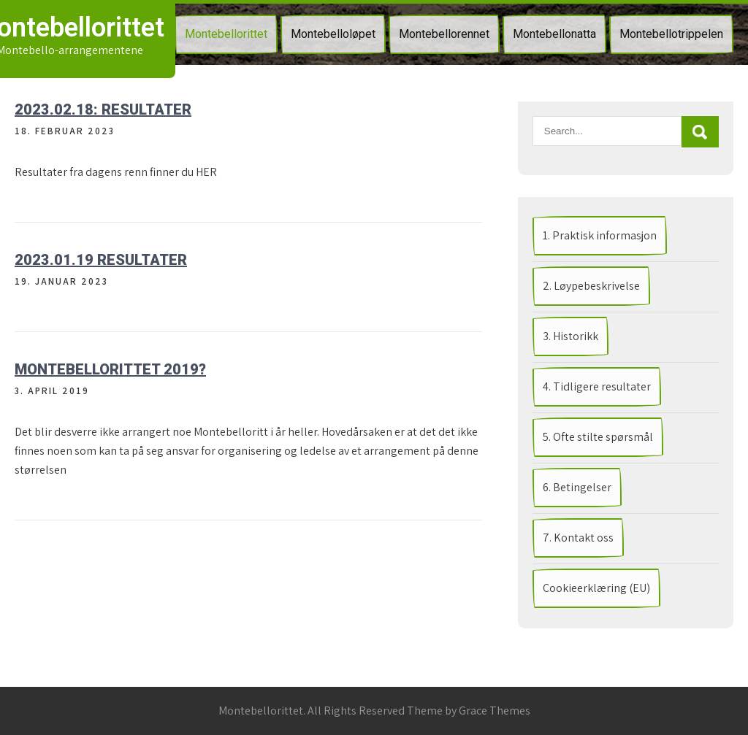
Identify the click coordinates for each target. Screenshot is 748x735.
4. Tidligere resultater (597, 386)
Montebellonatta (554, 34)
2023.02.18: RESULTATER (103, 109)
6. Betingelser (577, 487)
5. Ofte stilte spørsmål (598, 437)
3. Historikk (570, 336)
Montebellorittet (226, 34)
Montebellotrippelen (671, 34)
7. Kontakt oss (578, 537)
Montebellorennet (444, 34)
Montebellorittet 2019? (110, 369)
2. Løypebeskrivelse (591, 285)
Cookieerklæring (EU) (596, 588)
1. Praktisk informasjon (600, 235)
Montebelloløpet (333, 34)
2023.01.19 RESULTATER (101, 260)
